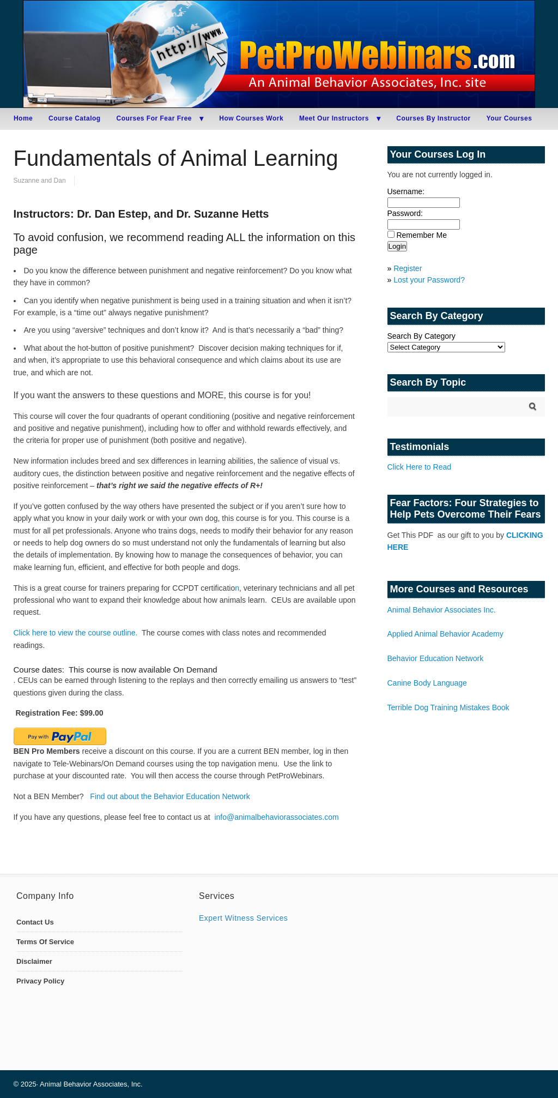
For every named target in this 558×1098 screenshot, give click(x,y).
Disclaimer (34, 961)
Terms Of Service (45, 942)
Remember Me (421, 235)
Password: (405, 213)
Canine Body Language (427, 683)
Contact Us (35, 922)
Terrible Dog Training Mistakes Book (448, 707)
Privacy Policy (40, 981)
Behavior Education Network (435, 658)
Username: (405, 191)
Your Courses (509, 118)
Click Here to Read (419, 467)
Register (407, 268)
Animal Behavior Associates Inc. (441, 609)
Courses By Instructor (433, 118)
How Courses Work (251, 118)
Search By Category (421, 336)
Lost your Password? (429, 279)
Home (23, 118)
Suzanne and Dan (40, 180)
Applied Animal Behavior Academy (445, 633)
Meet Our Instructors (334, 118)
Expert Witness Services (243, 918)
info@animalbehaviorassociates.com (276, 817)
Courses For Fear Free (154, 118)
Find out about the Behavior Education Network (170, 796)
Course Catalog (74, 118)
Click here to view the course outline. (76, 632)
